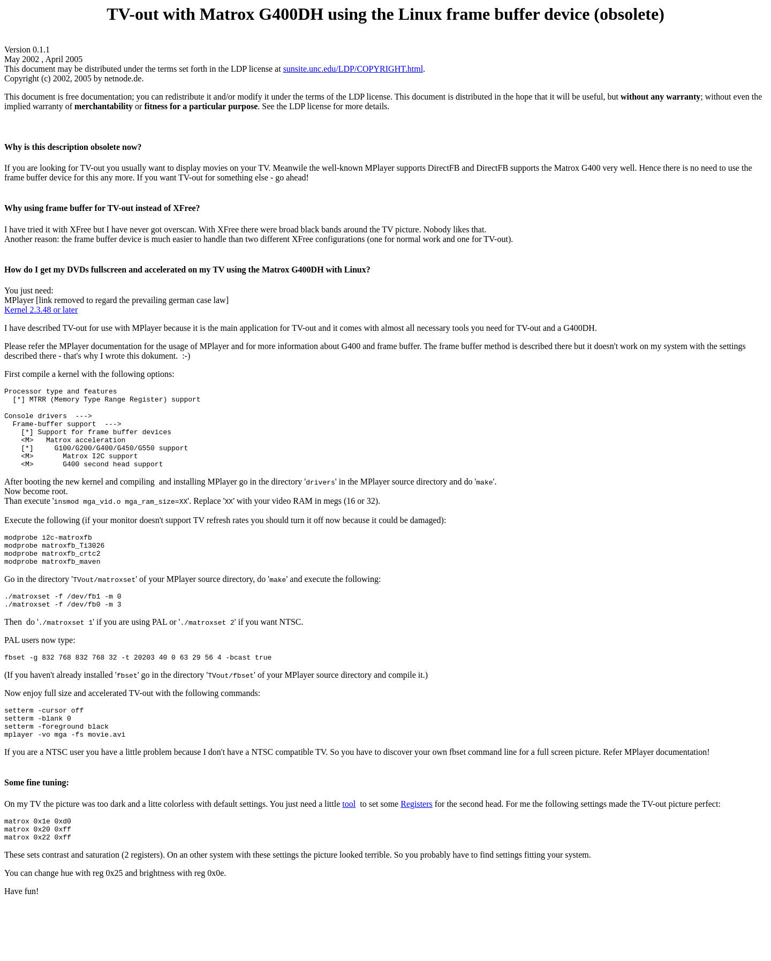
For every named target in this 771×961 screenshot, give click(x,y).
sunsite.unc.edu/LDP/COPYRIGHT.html (353, 68)
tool (349, 836)
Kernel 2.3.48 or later (41, 309)
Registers (416, 836)
